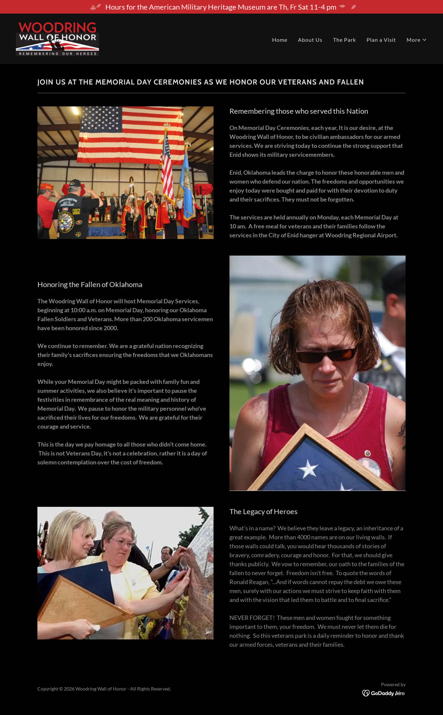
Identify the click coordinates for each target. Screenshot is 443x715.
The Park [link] (344, 39)
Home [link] (279, 39)
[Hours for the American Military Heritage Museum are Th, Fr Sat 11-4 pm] (221, 6)
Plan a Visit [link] (381, 39)
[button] (417, 40)
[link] (74, 38)
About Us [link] (310, 39)
